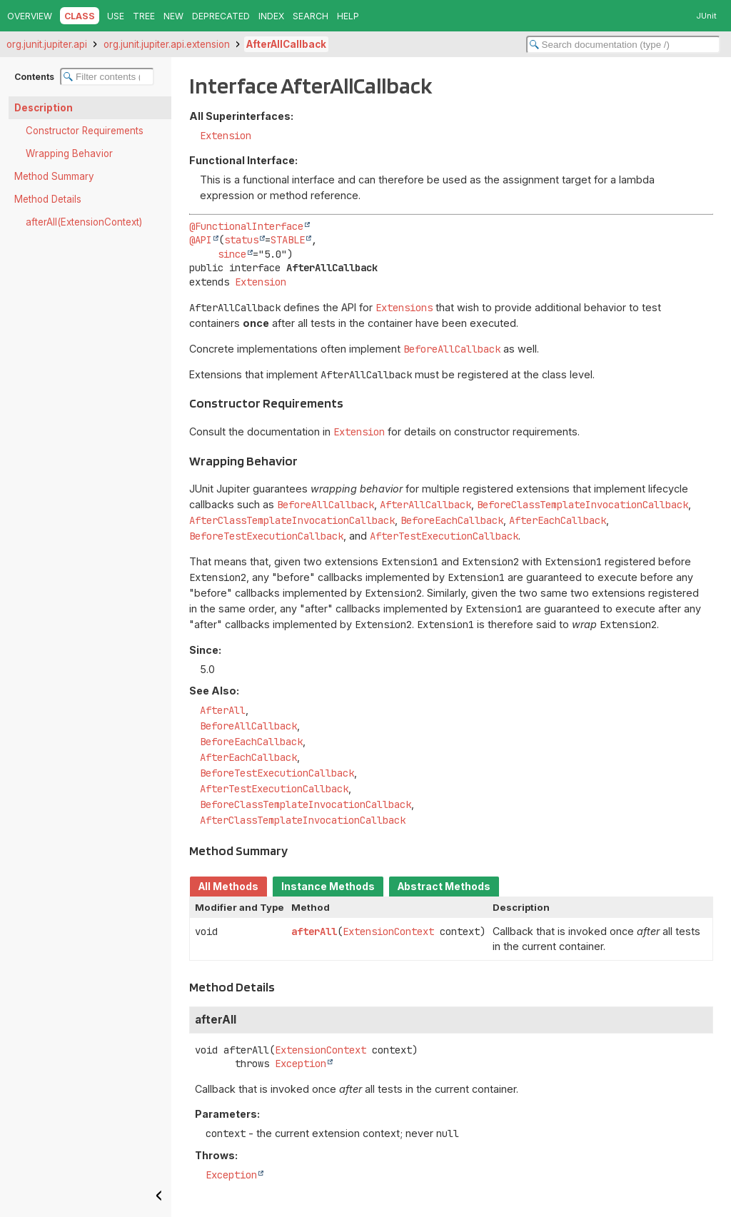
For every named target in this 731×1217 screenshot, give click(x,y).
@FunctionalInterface (246, 226)
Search (310, 16)
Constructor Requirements (84, 130)
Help (348, 16)
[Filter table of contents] (107, 77)
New (173, 16)
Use (115, 16)
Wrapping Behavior (69, 153)
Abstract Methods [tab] (444, 886)
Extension (225, 135)
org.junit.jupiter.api (46, 44)
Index (271, 16)
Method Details (47, 199)
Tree (144, 16)
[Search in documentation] (623, 45)
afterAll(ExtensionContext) (84, 222)
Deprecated (221, 16)
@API (200, 239)
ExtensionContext (388, 931)
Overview (29, 16)
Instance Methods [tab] (328, 886)
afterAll (314, 931)
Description (43, 107)
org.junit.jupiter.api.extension (167, 44)
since (232, 254)
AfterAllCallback (286, 44)
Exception (300, 1063)
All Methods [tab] (228, 886)
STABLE (288, 239)
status (241, 239)
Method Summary (54, 176)
